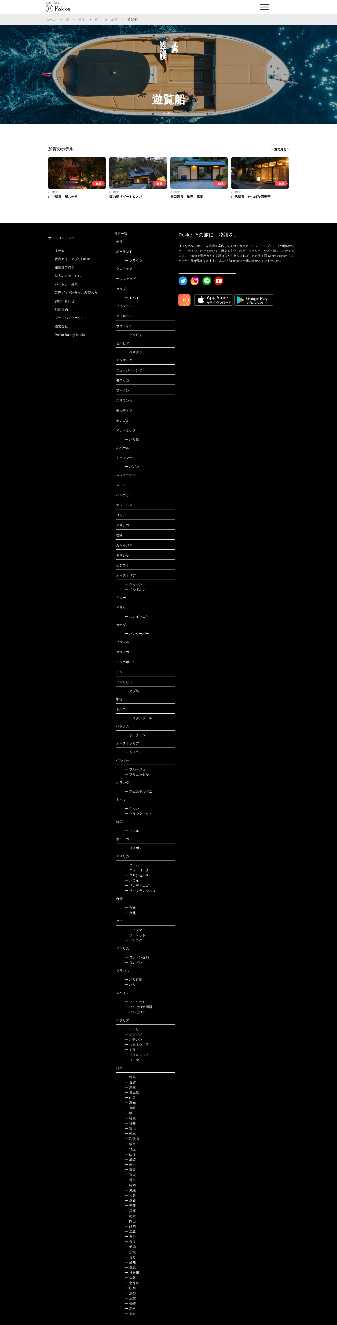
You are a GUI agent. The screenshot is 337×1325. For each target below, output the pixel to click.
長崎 (130, 1303)
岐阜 (130, 1144)
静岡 (130, 1226)
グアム (132, 865)
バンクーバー (137, 633)
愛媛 (130, 1200)
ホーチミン (135, 735)
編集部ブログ (64, 267)
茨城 (130, 1252)
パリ (130, 985)
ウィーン (133, 584)
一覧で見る (278, 149)
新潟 (130, 1247)
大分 (130, 1195)
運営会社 (61, 326)
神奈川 (132, 1272)
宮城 (130, 1175)
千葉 (130, 1206)
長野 (130, 1257)
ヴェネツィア (137, 1044)
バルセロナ (135, 1012)
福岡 (130, 1185)
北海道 (132, 1283)
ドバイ (132, 298)
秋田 (130, 1113)
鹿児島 (132, 1092)
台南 (130, 908)
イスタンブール (138, 718)
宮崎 (130, 1108)
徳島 (130, 1077)
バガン (132, 466)
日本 (81, 20)
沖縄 (130, 1190)
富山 (130, 1128)
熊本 (130, 1134)
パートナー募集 (66, 284)
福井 (130, 1123)
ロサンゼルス (137, 875)
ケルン (132, 808)
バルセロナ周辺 (138, 1007)
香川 (130, 1180)
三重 (130, 1298)
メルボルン (135, 589)
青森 (130, 1170)
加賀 (114, 20)
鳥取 (130, 1087)
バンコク (133, 940)
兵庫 (130, 1211)
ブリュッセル (137, 774)
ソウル (132, 831)
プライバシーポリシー (71, 318)
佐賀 (130, 1082)
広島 (130, 1231)
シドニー (133, 752)
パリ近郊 (133, 979)
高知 (130, 1103)
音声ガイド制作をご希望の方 (76, 292)
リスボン (133, 848)
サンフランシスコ (140, 891)
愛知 (130, 1262)
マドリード (135, 1002)
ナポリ (132, 1029)
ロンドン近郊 (137, 957)
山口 (130, 1098)
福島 (130, 1118)
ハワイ (132, 880)
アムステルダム (138, 791)
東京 (130, 1314)
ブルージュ (135, 769)
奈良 (130, 1242)
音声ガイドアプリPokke (72, 259)
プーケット (135, 935)
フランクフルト (138, 814)
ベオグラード (137, 352)
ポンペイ (133, 1034)
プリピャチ (135, 335)
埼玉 (130, 1149)
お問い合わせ (64, 301)
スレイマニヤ (137, 616)
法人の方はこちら (68, 276)
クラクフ (133, 260)
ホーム (51, 20)
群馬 (130, 1267)
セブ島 (132, 691)
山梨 (130, 1288)
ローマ (132, 1060)
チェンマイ (135, 930)
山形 (130, 1154)
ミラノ (132, 1050)
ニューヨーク (137, 870)
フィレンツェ (137, 1055)
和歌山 (132, 1139)
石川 (98, 20)
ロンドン (133, 962)
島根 (130, 1308)
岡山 (130, 1221)
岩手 (130, 1164)
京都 (130, 1293)
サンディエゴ (137, 885)
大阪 (130, 1278)
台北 (130, 913)
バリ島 (132, 439)
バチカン (133, 1039)
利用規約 (61, 309)
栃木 (130, 1216)
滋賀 (130, 1159)
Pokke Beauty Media (70, 335)
